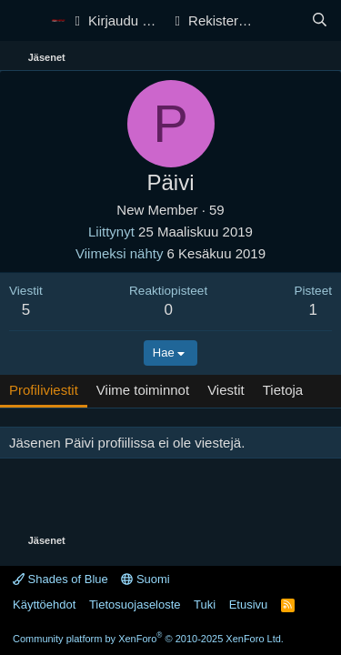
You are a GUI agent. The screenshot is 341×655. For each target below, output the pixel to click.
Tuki (205, 604)
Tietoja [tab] (283, 390)
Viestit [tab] (226, 390)
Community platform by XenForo (148, 638)
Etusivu (248, 604)
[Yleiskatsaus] (283, 20)
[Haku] (319, 20)
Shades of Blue (60, 579)
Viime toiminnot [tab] (142, 390)
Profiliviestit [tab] (43, 390)
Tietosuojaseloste (135, 604)
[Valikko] (25, 21)
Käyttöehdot (44, 604)
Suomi (145, 579)
